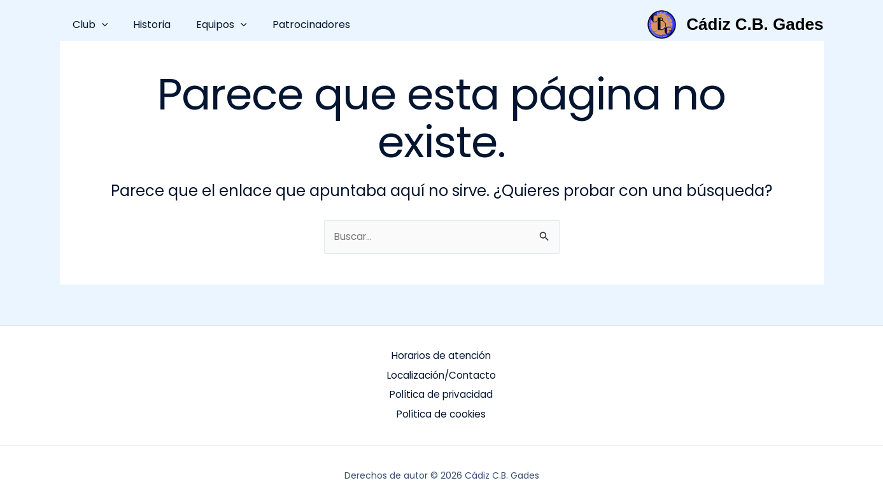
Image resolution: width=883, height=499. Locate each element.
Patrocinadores (293, 24)
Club (88, 24)
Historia (144, 24)
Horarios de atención (441, 355)
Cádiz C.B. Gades (754, 24)
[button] (99, 24)
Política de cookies (441, 409)
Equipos (208, 24)
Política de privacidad (441, 391)
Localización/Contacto (441, 373)
